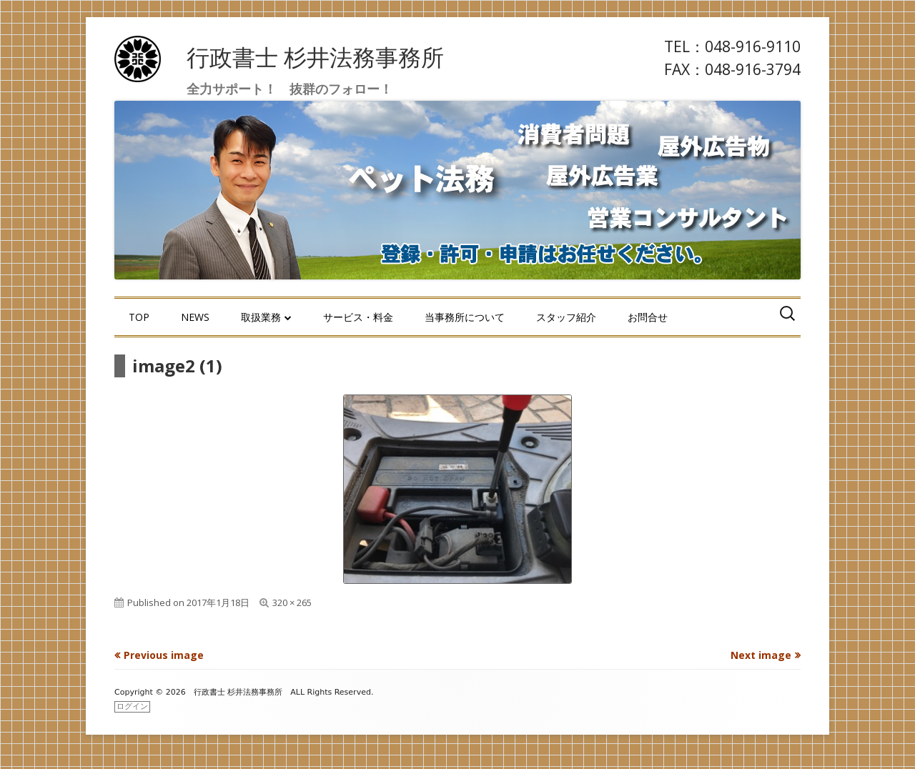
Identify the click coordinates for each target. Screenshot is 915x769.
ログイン (132, 706)
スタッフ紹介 (566, 317)
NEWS (195, 317)
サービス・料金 (358, 317)
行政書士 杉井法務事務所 (315, 56)
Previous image (164, 655)
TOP (139, 317)
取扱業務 (261, 317)
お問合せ (648, 317)
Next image (761, 655)
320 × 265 (292, 602)
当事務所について (465, 317)
